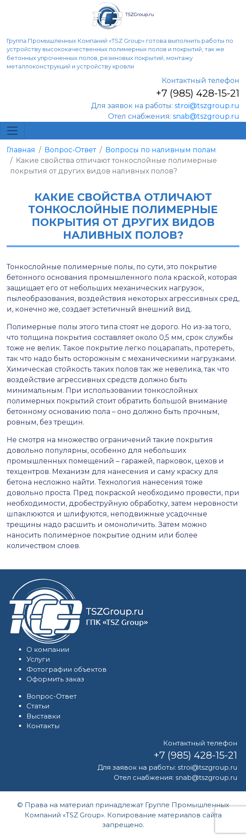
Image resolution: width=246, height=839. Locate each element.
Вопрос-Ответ (70, 150)
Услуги (38, 659)
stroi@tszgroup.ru (207, 106)
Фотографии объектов (66, 669)
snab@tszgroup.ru (206, 116)
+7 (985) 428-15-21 (197, 93)
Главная (21, 150)
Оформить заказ (55, 679)
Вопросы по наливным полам (160, 150)
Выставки (43, 716)
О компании (47, 649)
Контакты (43, 726)
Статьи (37, 706)
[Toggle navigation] (12, 130)
